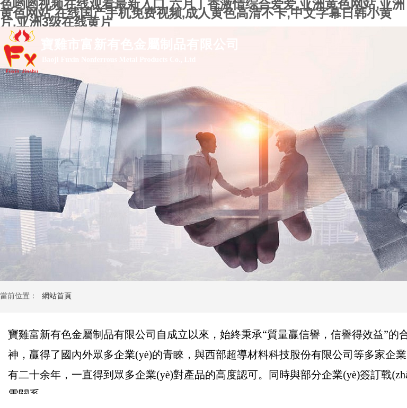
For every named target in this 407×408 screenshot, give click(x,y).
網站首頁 (57, 296)
